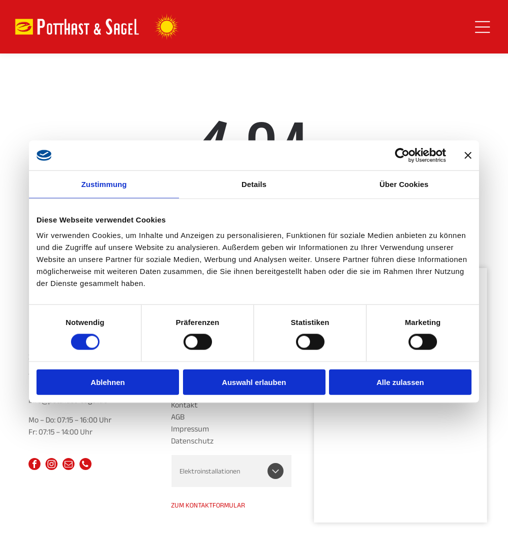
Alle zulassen (400, 382)
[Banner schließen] (468, 155)
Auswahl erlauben (254, 382)
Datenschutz (192, 441)
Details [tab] (254, 184)
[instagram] (52, 465)
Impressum (190, 429)
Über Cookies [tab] (404, 184)
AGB (177, 417)
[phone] (86, 465)
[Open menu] (482, 27)
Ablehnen (107, 382)
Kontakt (184, 405)
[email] (68, 465)
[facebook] (34, 465)
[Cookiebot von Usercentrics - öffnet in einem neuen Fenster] (402, 155)
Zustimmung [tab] (104, 184)
